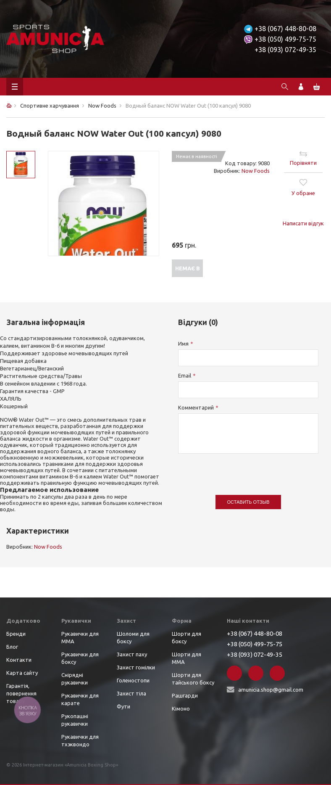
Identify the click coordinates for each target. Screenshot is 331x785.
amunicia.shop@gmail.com (270, 689)
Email (184, 375)
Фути (123, 706)
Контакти (19, 660)
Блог (12, 647)
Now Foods (256, 171)
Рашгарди (185, 695)
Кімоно (181, 708)
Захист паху (132, 654)
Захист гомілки (136, 667)
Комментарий (196, 407)
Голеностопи (133, 680)
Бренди (16, 634)
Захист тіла (131, 693)
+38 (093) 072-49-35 (285, 49)
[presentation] (242, 470)
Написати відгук (303, 223)
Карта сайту (22, 673)
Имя (183, 343)
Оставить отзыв (248, 502)
